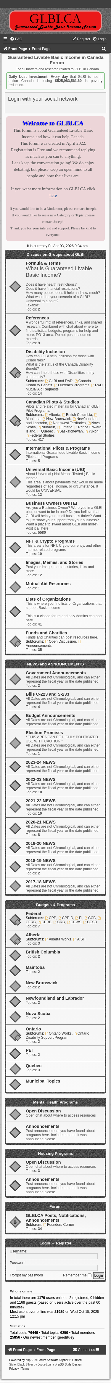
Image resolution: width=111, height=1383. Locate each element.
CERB (44, 922)
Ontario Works (58, 1033)
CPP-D (65, 918)
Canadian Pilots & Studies (52, 402)
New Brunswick (57, 419)
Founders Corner (58, 1225)
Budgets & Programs (55, 905)
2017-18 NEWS (41, 881)
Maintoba (35, 967)
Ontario (65, 427)
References (37, 318)
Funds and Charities (46, 633)
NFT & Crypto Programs (50, 541)
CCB (90, 918)
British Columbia (77, 415)
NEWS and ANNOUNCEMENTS (55, 664)
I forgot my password (26, 1275)
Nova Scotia (38, 1013)
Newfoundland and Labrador (55, 998)
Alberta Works (58, 939)
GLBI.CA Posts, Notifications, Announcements (56, 1218)
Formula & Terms (43, 263)
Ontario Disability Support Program (57, 1035)
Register (64, 1243)
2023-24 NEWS (41, 762)
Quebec (45, 431)
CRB (59, 922)
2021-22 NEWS (41, 800)
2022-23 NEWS (41, 779)
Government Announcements (56, 672)
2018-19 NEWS (41, 860)
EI (78, 918)
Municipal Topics (43, 1081)
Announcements (42, 1126)
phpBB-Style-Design (68, 1364)
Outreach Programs (71, 385)
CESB (90, 922)
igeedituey (66, 1337)
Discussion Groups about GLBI (56, 254)
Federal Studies (40, 435)
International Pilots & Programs (58, 448)
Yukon (91, 431)
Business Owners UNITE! (51, 503)
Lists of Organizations (48, 599)
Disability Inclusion (45, 351)
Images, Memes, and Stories (54, 562)
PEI (29, 1050)
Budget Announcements (50, 715)
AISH (79, 939)
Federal (33, 913)
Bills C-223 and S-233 (47, 694)
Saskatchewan (69, 431)
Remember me (77, 1275)
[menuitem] (16, 39)
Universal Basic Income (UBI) (56, 469)
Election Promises (44, 732)
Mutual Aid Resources (48, 583)
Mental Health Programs (55, 1102)
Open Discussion (60, 641)
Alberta (52, 415)
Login (45, 1243)
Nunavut (46, 427)
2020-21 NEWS (41, 822)
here (53, 195)
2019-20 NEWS (41, 843)
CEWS (74, 922)
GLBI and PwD (59, 381)
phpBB (30, 1360)
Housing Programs (55, 1153)
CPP (50, 918)
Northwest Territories (67, 423)
